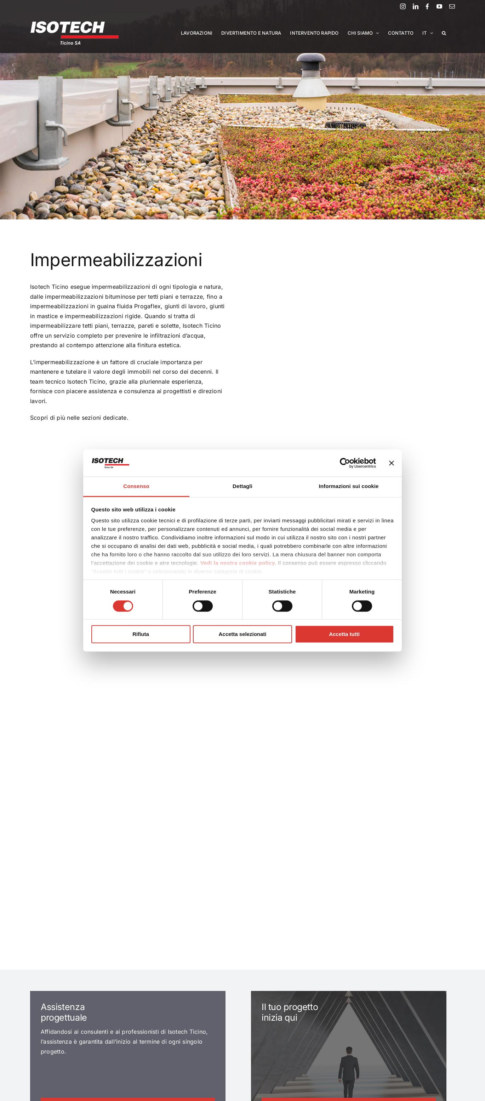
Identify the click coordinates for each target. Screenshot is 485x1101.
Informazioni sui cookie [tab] (349, 486)
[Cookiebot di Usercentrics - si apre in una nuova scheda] (345, 463)
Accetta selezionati (242, 634)
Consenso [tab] (136, 486)
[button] (444, 33)
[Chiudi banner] (391, 462)
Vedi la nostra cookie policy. (238, 563)
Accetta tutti (344, 634)
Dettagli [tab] (242, 486)
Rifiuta (140, 634)
